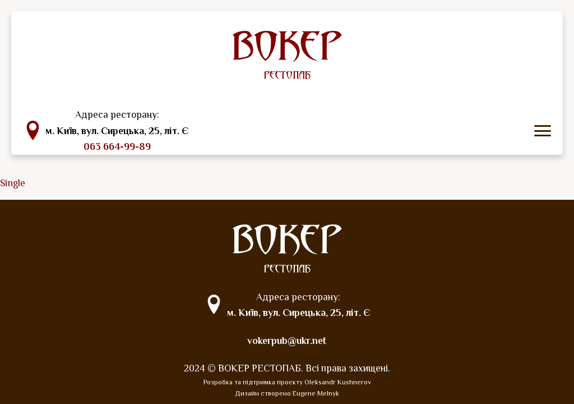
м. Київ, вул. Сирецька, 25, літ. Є (116, 130)
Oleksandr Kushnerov (337, 382)
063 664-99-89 (117, 146)
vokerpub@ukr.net (286, 340)
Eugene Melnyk (316, 393)
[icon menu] (542, 130)
